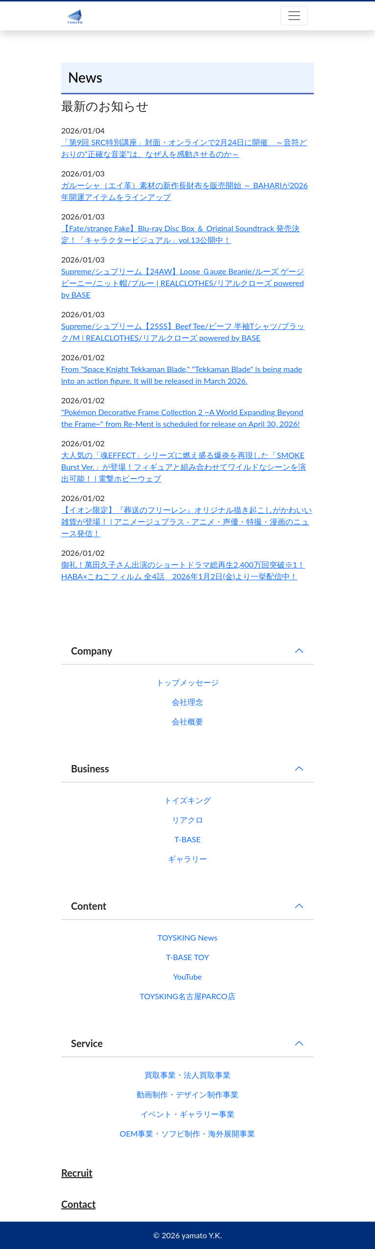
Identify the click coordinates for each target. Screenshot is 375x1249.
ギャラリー (187, 858)
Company (91, 651)
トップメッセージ (187, 682)
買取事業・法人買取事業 (187, 1074)
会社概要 (187, 721)
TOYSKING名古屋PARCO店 (187, 996)
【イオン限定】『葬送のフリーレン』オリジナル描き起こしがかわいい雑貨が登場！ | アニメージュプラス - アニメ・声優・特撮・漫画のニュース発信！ (186, 521)
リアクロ (187, 819)
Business (90, 768)
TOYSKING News (187, 937)
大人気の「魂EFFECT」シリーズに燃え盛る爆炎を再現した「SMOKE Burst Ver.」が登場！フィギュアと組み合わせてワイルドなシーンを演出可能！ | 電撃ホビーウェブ (183, 466)
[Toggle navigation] (294, 15)
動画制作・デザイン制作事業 (187, 1094)
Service (87, 1043)
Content (88, 906)
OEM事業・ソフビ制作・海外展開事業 (188, 1133)
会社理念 (187, 701)
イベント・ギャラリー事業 (187, 1113)
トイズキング (187, 800)
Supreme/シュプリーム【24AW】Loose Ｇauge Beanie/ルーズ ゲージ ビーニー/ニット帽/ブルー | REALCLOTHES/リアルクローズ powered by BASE (183, 282)
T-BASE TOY (187, 957)
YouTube (187, 976)
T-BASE (187, 839)
